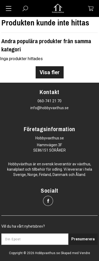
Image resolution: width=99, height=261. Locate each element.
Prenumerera (83, 239)
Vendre (84, 253)
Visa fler (50, 72)
